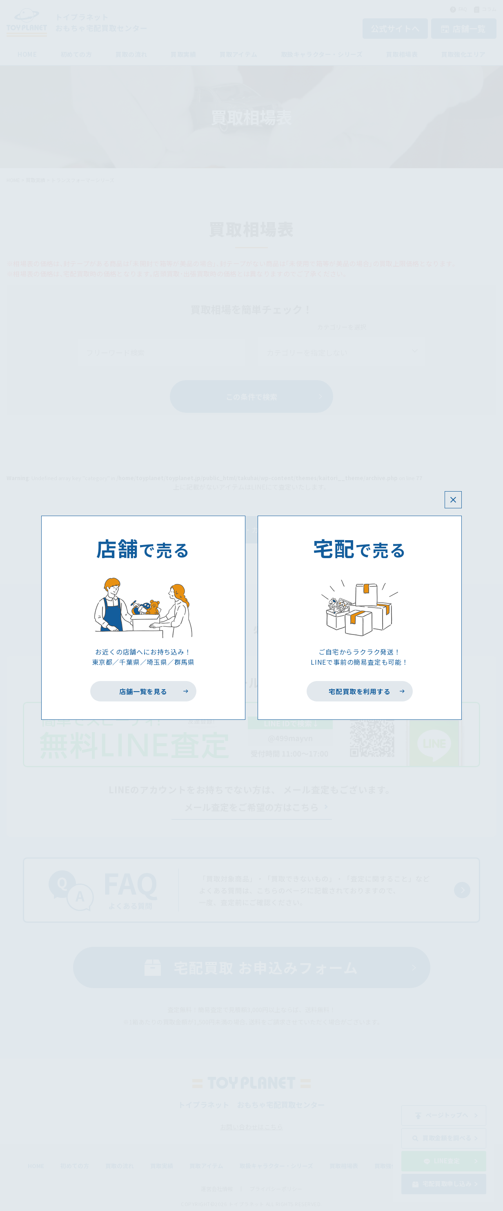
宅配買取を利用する (360, 691)
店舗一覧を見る (143, 691)
